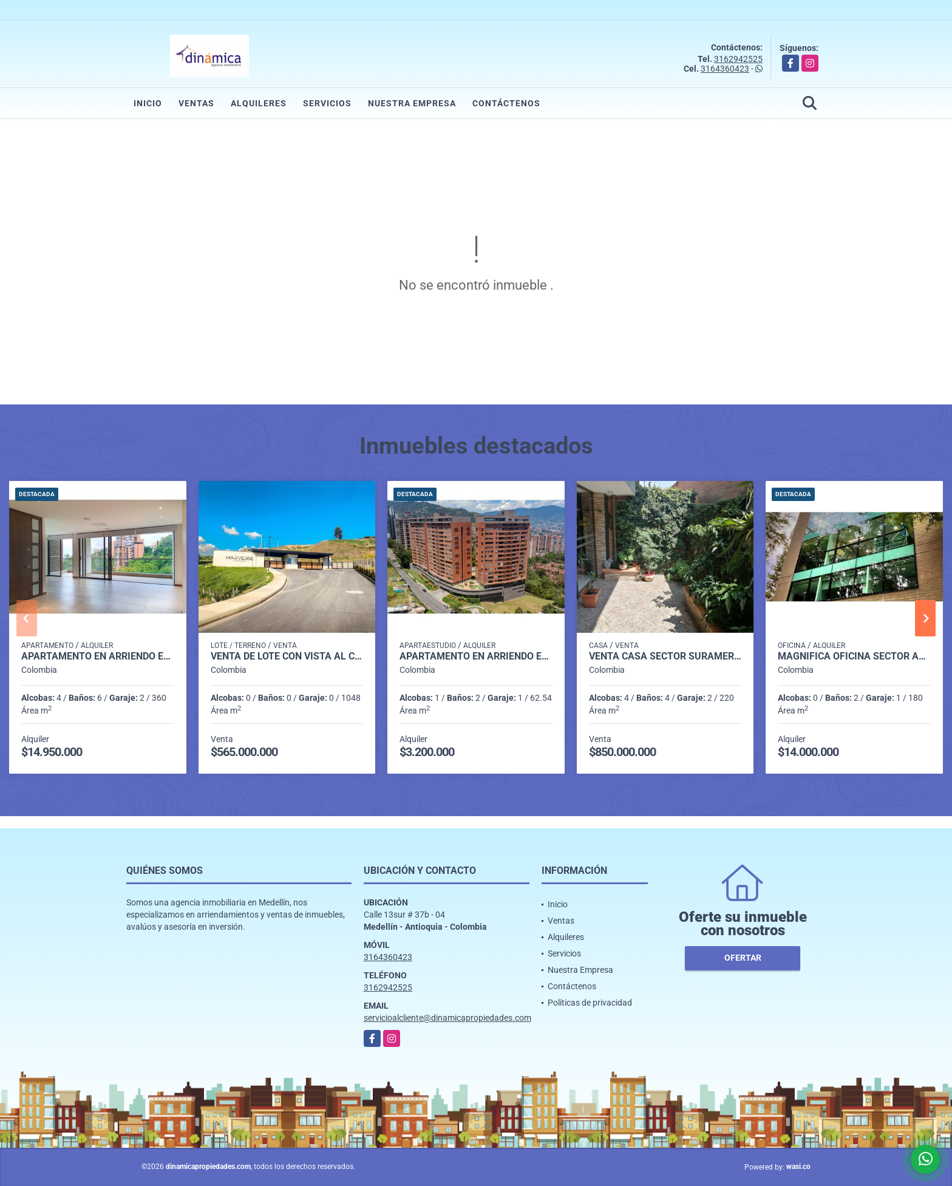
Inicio (148, 103)
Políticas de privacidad (590, 1002)
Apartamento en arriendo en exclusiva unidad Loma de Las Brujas (475, 656)
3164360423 (725, 68)
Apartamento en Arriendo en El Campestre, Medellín (97, 656)
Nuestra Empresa (412, 103)
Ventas (196, 103)
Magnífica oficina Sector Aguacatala (854, 656)
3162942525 (738, 59)
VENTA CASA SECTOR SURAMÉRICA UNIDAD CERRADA (665, 656)
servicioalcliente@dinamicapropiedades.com (447, 1018)
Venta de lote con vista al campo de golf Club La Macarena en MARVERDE (287, 656)
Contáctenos (506, 103)
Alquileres (259, 103)
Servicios (327, 103)
